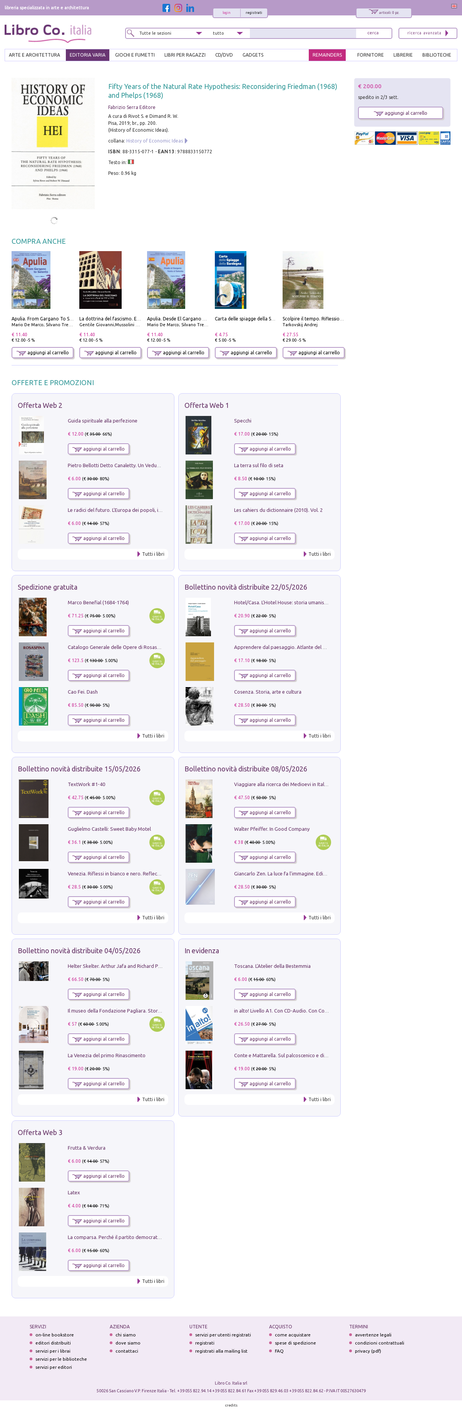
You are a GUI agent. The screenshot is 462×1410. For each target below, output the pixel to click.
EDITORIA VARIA (87, 54)
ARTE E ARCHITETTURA (34, 54)
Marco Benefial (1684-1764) (98, 602)
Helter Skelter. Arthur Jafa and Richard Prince (118, 966)
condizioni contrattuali (379, 1342)
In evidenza (201, 950)
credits (231, 1405)
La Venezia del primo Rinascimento (107, 1055)
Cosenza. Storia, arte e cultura (267, 691)
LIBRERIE (403, 54)
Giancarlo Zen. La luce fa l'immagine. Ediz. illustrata (291, 873)
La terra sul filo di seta (258, 465)
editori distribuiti (53, 1342)
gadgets (253, 54)
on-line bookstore (54, 1334)
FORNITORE (370, 54)
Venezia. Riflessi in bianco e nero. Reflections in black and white (138, 873)
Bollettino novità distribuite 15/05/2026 (79, 769)
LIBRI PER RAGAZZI (185, 54)
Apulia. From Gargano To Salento (48, 318)
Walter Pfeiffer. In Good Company (272, 829)
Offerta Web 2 (40, 405)
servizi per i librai (52, 1350)
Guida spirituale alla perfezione (102, 420)
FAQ (279, 1350)
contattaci (127, 1350)
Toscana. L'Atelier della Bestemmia (272, 966)
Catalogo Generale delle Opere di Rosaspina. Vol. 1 (124, 647)
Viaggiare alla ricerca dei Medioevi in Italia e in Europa (294, 784)
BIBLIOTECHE (436, 54)
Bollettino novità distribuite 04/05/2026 (79, 950)
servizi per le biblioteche (61, 1358)
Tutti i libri (153, 554)
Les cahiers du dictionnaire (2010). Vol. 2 (278, 510)
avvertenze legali (373, 1334)
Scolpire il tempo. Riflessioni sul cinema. (325, 318)
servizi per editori (53, 1367)
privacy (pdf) (368, 1350)
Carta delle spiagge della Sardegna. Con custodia (267, 318)
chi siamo (126, 1334)
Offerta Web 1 (206, 405)
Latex (74, 1192)
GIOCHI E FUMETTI (135, 54)
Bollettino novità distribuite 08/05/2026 (245, 769)
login (227, 13)
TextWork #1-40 (86, 784)
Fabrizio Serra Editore (132, 107)
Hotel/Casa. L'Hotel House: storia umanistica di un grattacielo (302, 602)
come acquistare (293, 1334)
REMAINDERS (327, 54)
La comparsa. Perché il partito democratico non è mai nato (133, 1237)
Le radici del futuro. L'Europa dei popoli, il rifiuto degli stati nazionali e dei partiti (157, 510)
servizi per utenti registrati (223, 1334)
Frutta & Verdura (86, 1147)
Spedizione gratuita (47, 587)
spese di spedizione (295, 1342)
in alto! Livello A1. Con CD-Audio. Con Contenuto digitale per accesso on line (319, 1010)
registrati (254, 13)
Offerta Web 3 (40, 1132)
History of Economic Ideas (154, 140)
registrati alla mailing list (221, 1350)
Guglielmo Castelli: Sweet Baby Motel (109, 829)
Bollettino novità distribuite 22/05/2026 (245, 587)
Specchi (242, 420)
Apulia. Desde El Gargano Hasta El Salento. (193, 318)
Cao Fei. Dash (83, 691)
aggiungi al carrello (43, 352)
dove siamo (128, 1342)
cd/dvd (224, 54)
